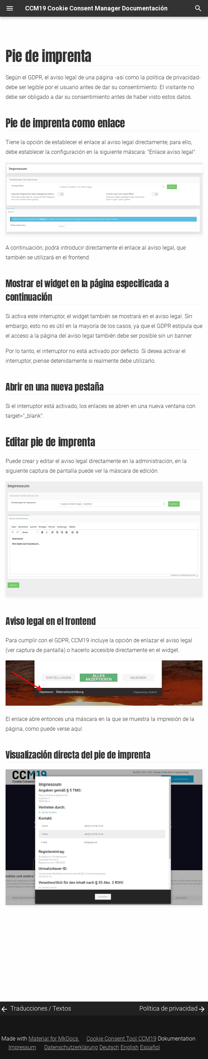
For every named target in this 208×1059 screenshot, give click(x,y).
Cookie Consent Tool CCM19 (121, 1038)
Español (150, 1047)
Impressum (22, 1047)
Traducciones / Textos (40, 1008)
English (130, 1047)
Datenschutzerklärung (71, 1047)
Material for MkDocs (54, 1038)
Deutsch (109, 1047)
